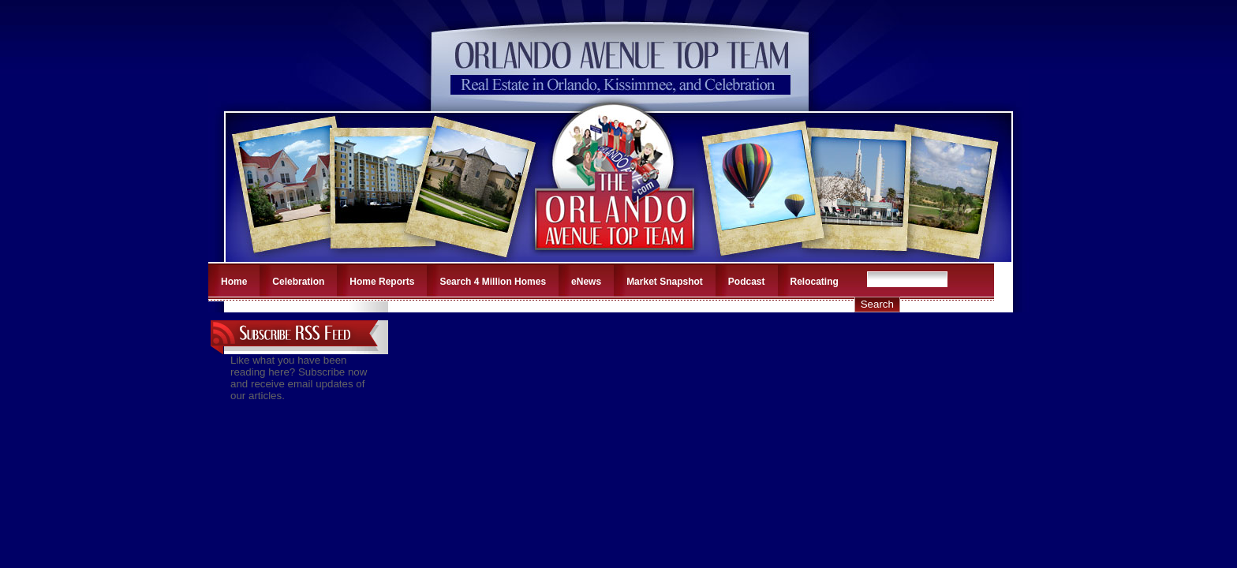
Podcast (746, 281)
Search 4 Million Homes (492, 281)
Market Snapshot (664, 281)
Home (234, 281)
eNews (586, 281)
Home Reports (381, 281)
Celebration (298, 281)
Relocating (814, 281)
